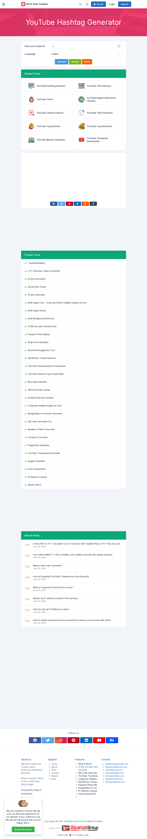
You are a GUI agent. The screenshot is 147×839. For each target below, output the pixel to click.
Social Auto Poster (37, 286)
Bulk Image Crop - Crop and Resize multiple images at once (57, 302)
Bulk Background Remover (41, 318)
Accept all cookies (23, 829)
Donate (98, 4)
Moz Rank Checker (37, 382)
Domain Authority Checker (41, 397)
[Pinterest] (69, 204)
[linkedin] (86, 740)
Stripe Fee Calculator (38, 342)
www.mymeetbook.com (116, 764)
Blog (53, 779)
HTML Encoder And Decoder (42, 326)
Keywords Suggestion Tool (41, 350)
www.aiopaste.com (114, 773)
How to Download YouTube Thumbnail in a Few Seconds (61, 576)
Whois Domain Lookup (39, 389)
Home (54, 764)
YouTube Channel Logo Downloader (46, 374)
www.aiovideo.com (114, 776)
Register (124, 4)
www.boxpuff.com (114, 779)
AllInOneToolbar (95, 821)
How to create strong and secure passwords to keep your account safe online (72, 620)
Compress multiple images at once (45, 405)
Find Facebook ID (36, 469)
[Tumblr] (93, 204)
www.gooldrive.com (115, 782)
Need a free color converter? (47, 565)
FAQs (54, 770)
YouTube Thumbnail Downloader (44, 453)
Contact (55, 773)
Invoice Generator (37, 279)
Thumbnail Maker (36, 263)
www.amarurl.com (113, 770)
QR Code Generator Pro (40, 421)
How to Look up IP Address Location (51, 609)
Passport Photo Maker (39, 334)
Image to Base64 (36, 461)
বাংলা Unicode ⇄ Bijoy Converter (44, 271)
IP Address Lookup (37, 477)
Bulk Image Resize (37, 310)
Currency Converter (38, 437)
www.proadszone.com (116, 767)
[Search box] (80, 4)
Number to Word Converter (41, 429)
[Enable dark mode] (87, 4)
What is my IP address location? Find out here (55, 598)
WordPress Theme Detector (42, 358)
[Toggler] (3, 4)
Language (30, 54)
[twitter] (48, 740)
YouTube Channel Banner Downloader (47, 366)
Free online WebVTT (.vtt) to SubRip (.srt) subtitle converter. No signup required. (73, 554)
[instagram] (61, 740)
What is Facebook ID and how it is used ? (53, 587)
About (54, 767)
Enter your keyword (35, 46)
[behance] (112, 740)
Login (112, 4)
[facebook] (35, 740)
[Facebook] (53, 204)
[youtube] (99, 740)
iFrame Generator (36, 294)
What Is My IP (34, 485)
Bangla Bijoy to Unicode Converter (45, 413)
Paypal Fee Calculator (38, 445)
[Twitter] (61, 204)
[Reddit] (85, 204)
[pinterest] (73, 740)
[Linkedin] (77, 204)
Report (54, 776)
